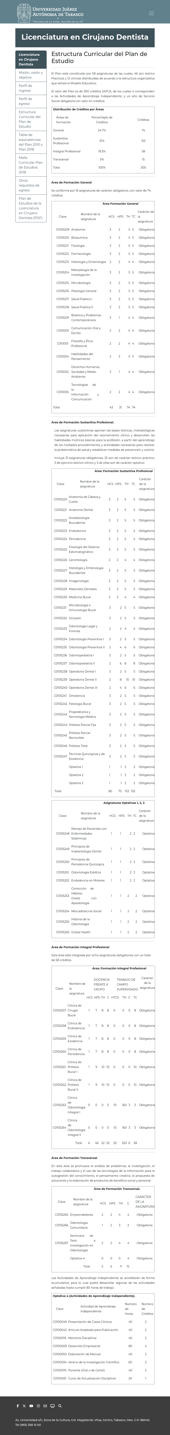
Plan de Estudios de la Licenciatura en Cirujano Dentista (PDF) (30, 208)
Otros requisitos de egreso (29, 185)
